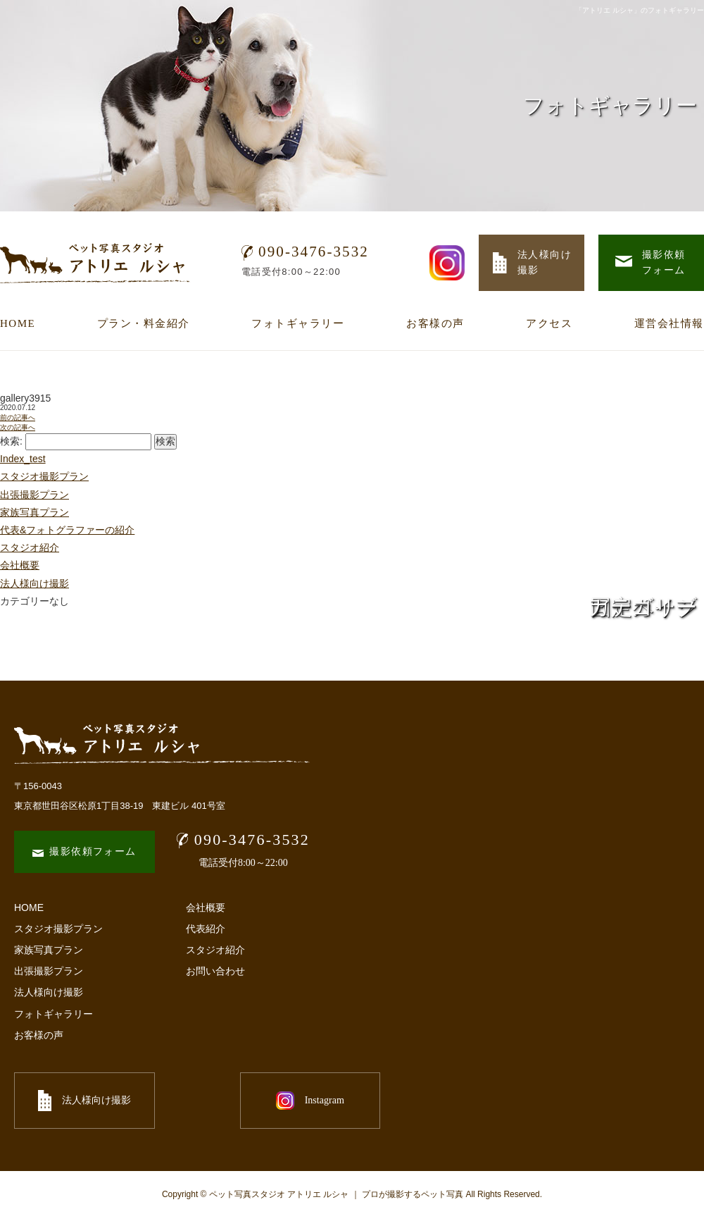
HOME (17, 323)
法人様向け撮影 (34, 583)
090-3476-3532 (305, 251)
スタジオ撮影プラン (44, 476)
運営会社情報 (669, 323)
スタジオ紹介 (29, 547)
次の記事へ (17, 427)
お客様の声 (435, 323)
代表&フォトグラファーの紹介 (67, 529)
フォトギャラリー (297, 323)
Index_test (23, 458)
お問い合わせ (215, 971)
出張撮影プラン (34, 494)
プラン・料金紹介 (143, 323)
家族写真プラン (34, 512)
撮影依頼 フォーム (650, 262)
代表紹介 (205, 928)
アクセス (549, 323)
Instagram (240, 1100)
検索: (11, 441)
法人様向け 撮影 (532, 262)
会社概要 (19, 565)
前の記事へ (17, 417)
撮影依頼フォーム (84, 851)
